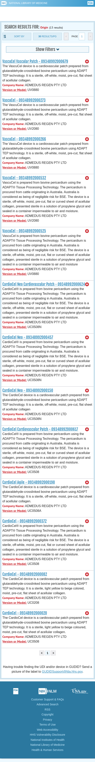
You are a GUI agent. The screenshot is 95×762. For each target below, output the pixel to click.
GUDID (47, 14)
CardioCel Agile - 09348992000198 (28, 482)
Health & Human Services (47, 750)
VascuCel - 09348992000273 (24, 100)
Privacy (47, 719)
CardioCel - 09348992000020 (24, 613)
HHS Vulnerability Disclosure (47, 734)
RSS (47, 709)
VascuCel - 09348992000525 (24, 231)
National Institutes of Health (47, 739)
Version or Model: (14, 90)
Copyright (48, 714)
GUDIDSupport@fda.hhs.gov (62, 671)
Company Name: (13, 85)
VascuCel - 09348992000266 (24, 139)
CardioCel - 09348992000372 (24, 521)
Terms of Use (47, 724)
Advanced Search (47, 704)
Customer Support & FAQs (47, 699)
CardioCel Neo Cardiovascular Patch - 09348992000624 (43, 284)
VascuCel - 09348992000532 (24, 177)
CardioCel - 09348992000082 (24, 574)
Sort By (19, 36)
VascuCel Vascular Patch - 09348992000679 (35, 61)
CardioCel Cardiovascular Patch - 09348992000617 (40, 429)
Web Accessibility (47, 729)
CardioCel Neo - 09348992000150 (27, 390)
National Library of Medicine (28, 3)
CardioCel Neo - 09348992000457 (27, 337)
